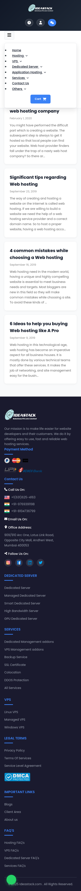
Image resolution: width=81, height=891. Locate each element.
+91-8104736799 (23, 511)
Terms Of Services (17, 758)
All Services (12, 688)
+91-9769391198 (23, 504)
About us (11, 819)
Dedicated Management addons (29, 642)
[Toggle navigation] (9, 35)
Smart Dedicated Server (22, 603)
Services (20, 78)
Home (16, 50)
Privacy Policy (14, 750)
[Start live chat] (52, 22)
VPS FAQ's (11, 850)
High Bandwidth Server (21, 611)
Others (19, 89)
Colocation (12, 672)
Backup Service (15, 657)
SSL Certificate (15, 665)
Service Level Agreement (22, 766)
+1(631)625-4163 (23, 497)
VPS (17, 61)
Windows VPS (14, 727)
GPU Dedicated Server (20, 618)
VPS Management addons (24, 649)
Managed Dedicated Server (25, 595)
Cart (40, 99)
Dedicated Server (27, 66)
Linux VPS (11, 712)
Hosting (20, 55)
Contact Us (20, 83)
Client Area (12, 812)
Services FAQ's (15, 866)
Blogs (8, 804)
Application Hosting (29, 72)
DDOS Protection (16, 680)
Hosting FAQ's (14, 843)
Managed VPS (14, 719)
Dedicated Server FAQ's (21, 858)
